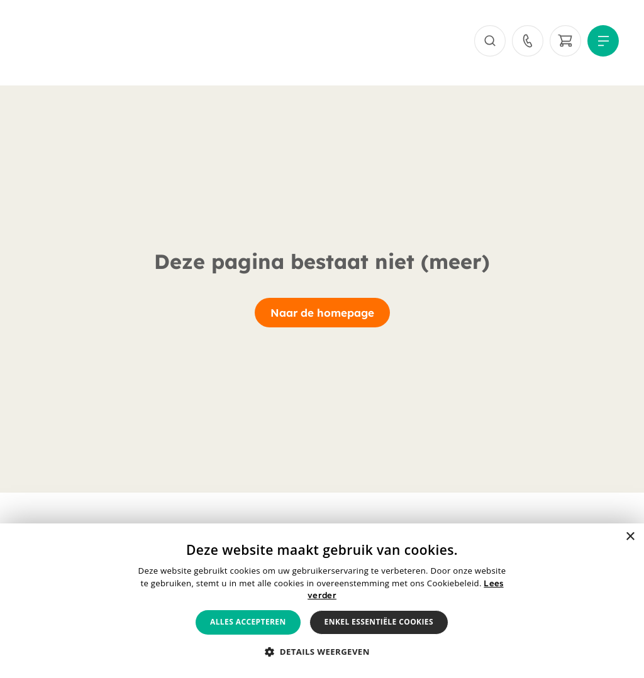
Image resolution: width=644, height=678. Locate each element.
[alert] (322, 600)
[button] (322, 652)
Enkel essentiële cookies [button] (379, 621)
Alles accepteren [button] (248, 621)
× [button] (630, 537)
